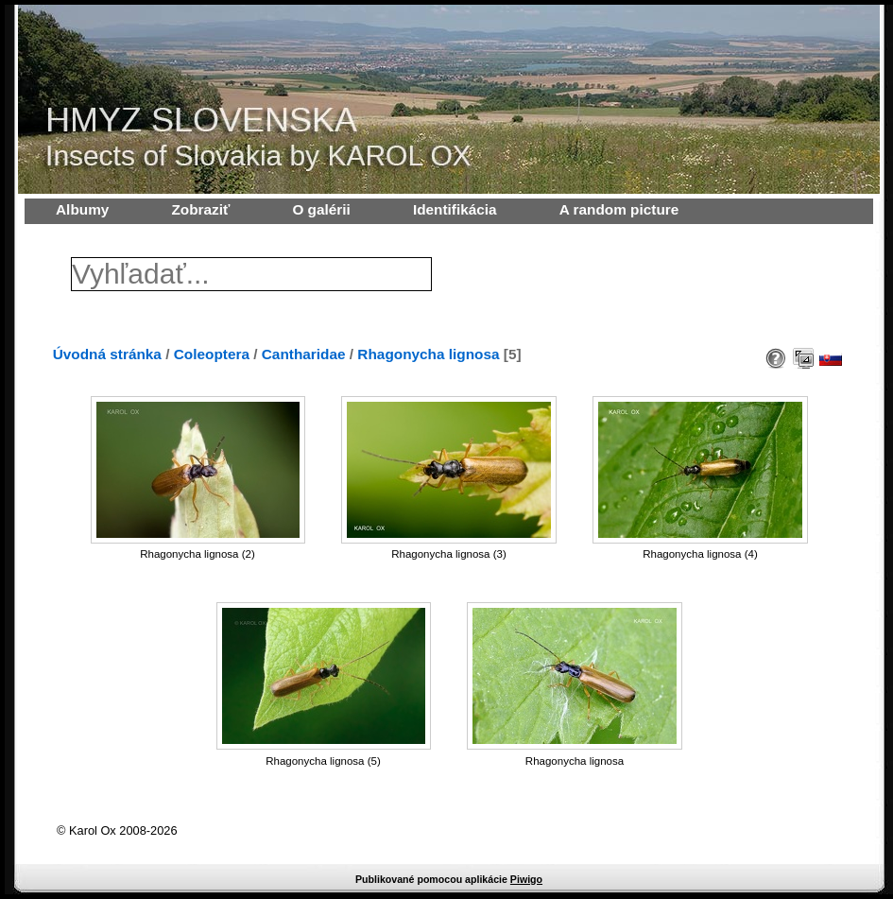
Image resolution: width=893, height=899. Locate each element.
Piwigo (526, 879)
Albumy (82, 209)
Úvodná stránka (107, 354)
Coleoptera (211, 354)
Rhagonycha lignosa (428, 354)
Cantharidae (304, 354)
